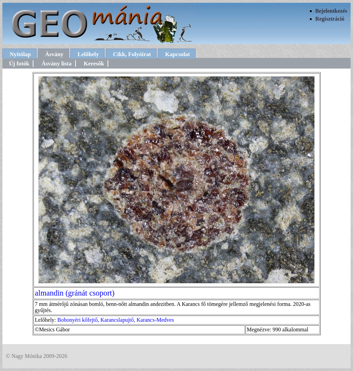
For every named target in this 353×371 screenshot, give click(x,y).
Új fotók (19, 63)
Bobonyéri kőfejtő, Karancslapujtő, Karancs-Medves (115, 320)
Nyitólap (20, 54)
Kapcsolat (177, 54)
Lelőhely (88, 54)
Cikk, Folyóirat (132, 54)
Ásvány (54, 54)
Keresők (94, 63)
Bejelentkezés (331, 11)
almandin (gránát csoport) (74, 293)
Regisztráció (329, 19)
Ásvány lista (56, 63)
